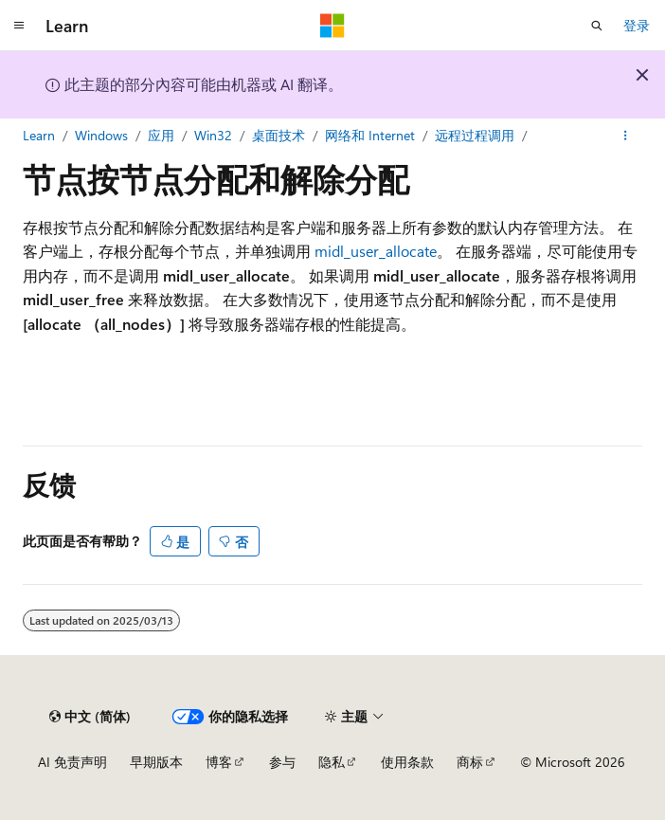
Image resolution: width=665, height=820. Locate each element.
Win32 (213, 135)
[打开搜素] (597, 26)
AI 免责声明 (72, 762)
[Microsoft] (332, 25)
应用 (161, 135)
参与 (282, 762)
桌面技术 (278, 135)
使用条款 (407, 762)
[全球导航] (19, 26)
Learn (39, 135)
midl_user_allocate (376, 251)
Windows (101, 135)
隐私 (331, 762)
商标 (470, 762)
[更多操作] (625, 135)
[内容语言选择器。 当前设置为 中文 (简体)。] (90, 717)
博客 (219, 762)
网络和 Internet (370, 135)
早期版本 (156, 762)
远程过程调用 (474, 135)
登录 (636, 25)
